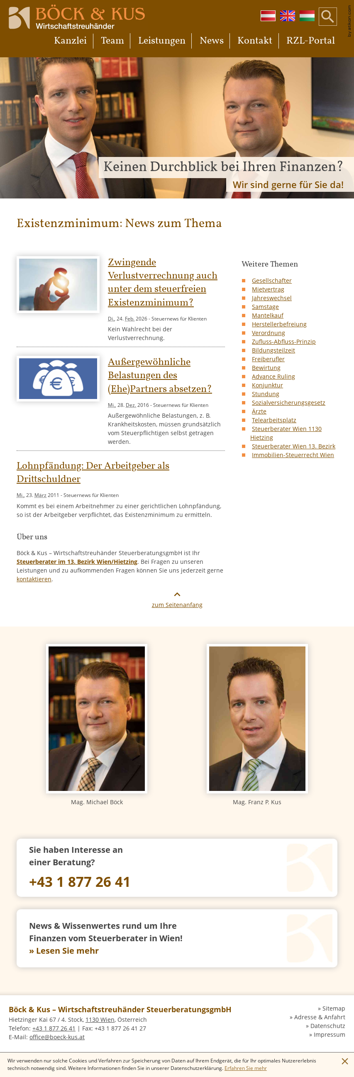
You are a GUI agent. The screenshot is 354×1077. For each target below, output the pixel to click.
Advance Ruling (273, 376)
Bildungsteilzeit (273, 350)
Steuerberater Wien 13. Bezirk (293, 446)
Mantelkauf (267, 315)
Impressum (329, 1034)
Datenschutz (327, 1026)
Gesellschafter (272, 280)
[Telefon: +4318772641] (177, 867)
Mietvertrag (268, 289)
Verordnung (268, 333)
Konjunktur (267, 385)
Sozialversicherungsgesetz (288, 402)
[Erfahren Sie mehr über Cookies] (246, 1068)
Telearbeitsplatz (274, 420)
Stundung (265, 394)
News (212, 41)
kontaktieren (34, 579)
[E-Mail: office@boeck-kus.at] (57, 1037)
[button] (328, 23)
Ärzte (259, 411)
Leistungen (162, 41)
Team (112, 41)
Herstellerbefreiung (279, 324)
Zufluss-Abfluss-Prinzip (284, 341)
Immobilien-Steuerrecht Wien (293, 455)
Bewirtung (266, 368)
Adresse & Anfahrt (319, 1017)
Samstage (265, 307)
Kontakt (254, 41)
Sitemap (333, 1008)
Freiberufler (268, 359)
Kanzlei (70, 41)
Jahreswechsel (272, 298)
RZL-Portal (310, 41)
